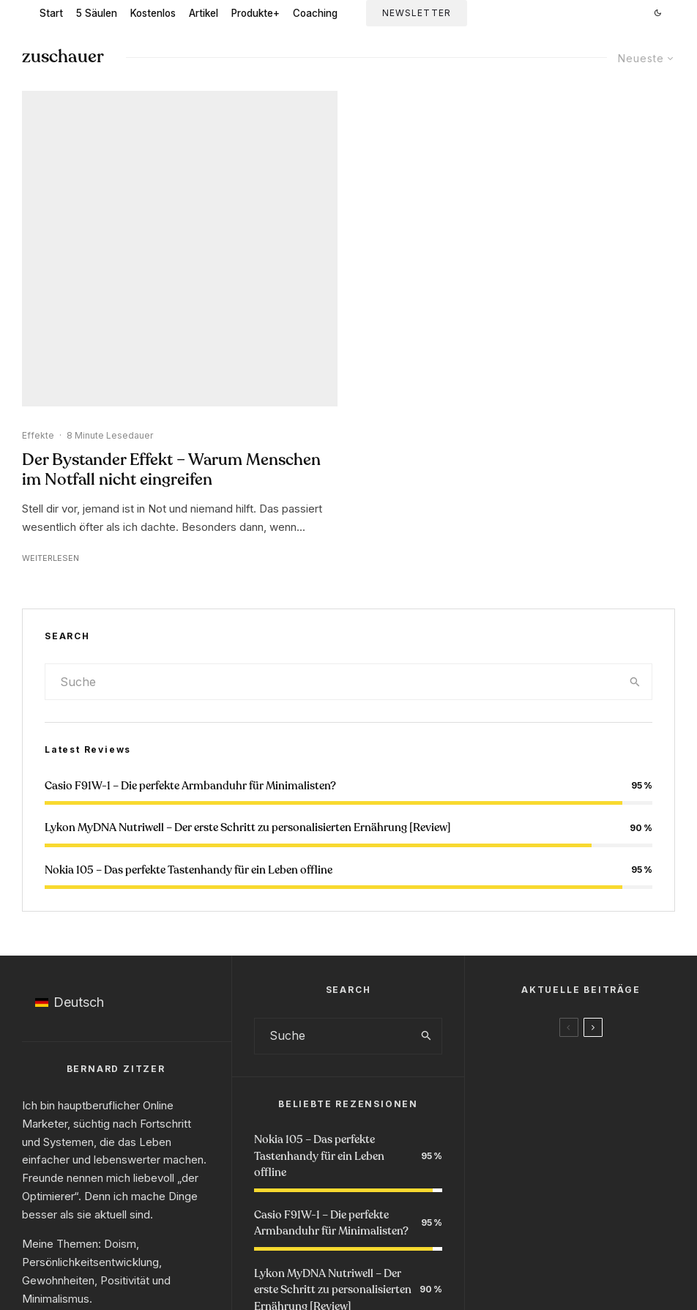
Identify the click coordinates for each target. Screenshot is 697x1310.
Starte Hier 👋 (187, 1193)
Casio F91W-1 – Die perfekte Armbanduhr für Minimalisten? (190, 481)
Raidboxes (358, 1273)
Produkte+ (255, 13)
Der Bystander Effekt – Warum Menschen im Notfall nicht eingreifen (171, 165)
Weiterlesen (50, 254)
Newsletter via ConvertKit (444, 1273)
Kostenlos (153, 13)
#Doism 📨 (266, 1193)
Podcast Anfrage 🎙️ (493, 1193)
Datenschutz (356, 1244)
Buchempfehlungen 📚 (366, 1193)
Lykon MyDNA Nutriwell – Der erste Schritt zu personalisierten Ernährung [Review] (248, 523)
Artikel (203, 13)
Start (51, 13)
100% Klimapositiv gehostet (258, 1273)
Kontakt (407, 1244)
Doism (120, 940)
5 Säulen (96, 13)
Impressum (298, 1244)
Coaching (315, 13)
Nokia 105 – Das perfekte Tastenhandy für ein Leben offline (188, 566)
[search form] (331, 377)
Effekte (38, 131)
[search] (635, 377)
